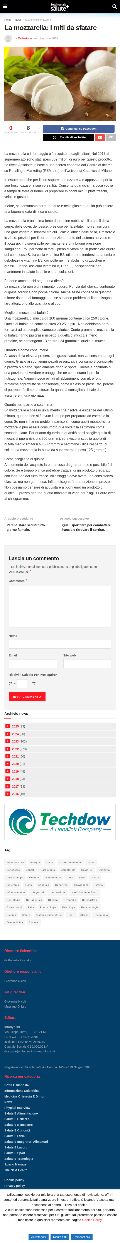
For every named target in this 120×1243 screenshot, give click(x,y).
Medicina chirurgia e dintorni (25, 1104)
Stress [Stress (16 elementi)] (84, 922)
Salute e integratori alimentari (26, 1149)
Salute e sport (14, 1160)
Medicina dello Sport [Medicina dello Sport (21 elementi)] (84, 899)
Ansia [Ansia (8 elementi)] (49, 870)
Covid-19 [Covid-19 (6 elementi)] (87, 877)
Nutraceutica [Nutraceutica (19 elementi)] (34, 907)
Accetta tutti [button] (38, 1237)
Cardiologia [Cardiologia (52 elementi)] (48, 877)
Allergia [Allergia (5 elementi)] (35, 870)
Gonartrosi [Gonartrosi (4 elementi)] (61, 892)
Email (13, 663)
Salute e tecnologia (18, 1166)
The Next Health (15, 1177)
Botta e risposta (16, 1092)
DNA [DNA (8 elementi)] (82, 885)
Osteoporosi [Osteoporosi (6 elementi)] (14, 914)
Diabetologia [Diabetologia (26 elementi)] (53, 885)
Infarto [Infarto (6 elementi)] (99, 892)
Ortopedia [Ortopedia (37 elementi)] (70, 907)
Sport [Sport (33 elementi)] (71, 922)
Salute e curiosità (17, 1138)
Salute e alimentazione (38, 19)
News (18, 19)
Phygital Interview (17, 1115)
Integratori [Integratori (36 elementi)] (37, 899)
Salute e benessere (18, 1132)
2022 (15, 756)
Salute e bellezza (16, 1126)
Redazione (25, 38)
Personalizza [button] (82, 1237)
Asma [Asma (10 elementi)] (91, 870)
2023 (15, 749)
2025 (15, 734)
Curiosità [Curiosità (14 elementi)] (104, 877)
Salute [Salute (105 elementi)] (26, 922)
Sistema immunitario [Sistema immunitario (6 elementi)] (49, 922)
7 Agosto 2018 (49, 38)
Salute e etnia (14, 1143)
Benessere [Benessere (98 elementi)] (13, 877)
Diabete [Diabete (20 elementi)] (34, 885)
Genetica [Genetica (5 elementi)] (43, 892)
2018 (15, 786)
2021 (15, 764)
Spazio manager (16, 1172)
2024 (15, 741)
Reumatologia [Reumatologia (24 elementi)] (90, 914)
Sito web (69, 663)
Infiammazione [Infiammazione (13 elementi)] (16, 899)
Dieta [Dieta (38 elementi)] (70, 885)
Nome (13, 643)
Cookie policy (14, 1187)
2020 (15, 771)
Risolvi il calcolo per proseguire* (33, 682)
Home (7, 19)
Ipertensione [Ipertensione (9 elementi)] (58, 899)
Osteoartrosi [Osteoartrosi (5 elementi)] (90, 907)
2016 (15, 801)
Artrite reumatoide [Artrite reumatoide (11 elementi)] (70, 870)
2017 (15, 793)
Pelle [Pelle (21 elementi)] (31, 914)
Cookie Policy (92, 1220)
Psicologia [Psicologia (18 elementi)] (68, 914)
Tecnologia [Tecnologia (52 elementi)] (101, 922)
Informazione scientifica (21, 1098)
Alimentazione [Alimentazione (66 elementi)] (15, 870)
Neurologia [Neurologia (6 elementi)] (13, 907)
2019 (15, 779)
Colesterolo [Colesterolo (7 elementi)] (68, 877)
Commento (18, 588)
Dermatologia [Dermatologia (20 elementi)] (15, 885)
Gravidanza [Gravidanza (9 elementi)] (81, 892)
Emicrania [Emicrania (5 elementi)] (13, 892)
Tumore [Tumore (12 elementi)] (34, 929)
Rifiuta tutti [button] (59, 1237)
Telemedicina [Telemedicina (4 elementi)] (15, 929)
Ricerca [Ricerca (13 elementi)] (11, 922)
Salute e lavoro (15, 1155)
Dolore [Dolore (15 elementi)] (95, 885)
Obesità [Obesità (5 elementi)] (53, 907)
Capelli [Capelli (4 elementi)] (30, 877)
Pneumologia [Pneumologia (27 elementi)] (48, 914)
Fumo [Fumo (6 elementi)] (28, 892)
